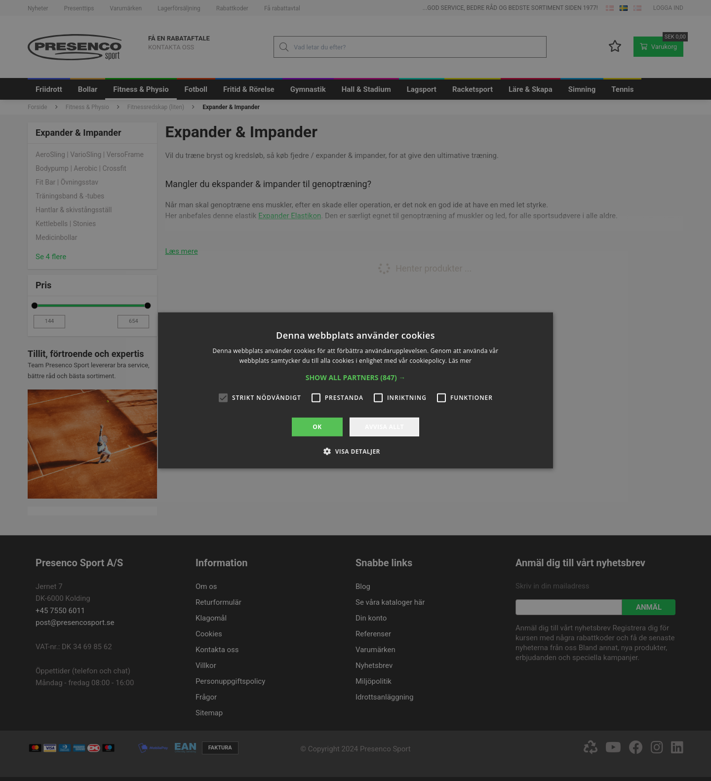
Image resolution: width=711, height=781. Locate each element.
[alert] (355, 390)
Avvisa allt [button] (384, 427)
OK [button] (317, 427)
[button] (356, 377)
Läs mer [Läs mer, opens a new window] (460, 360)
